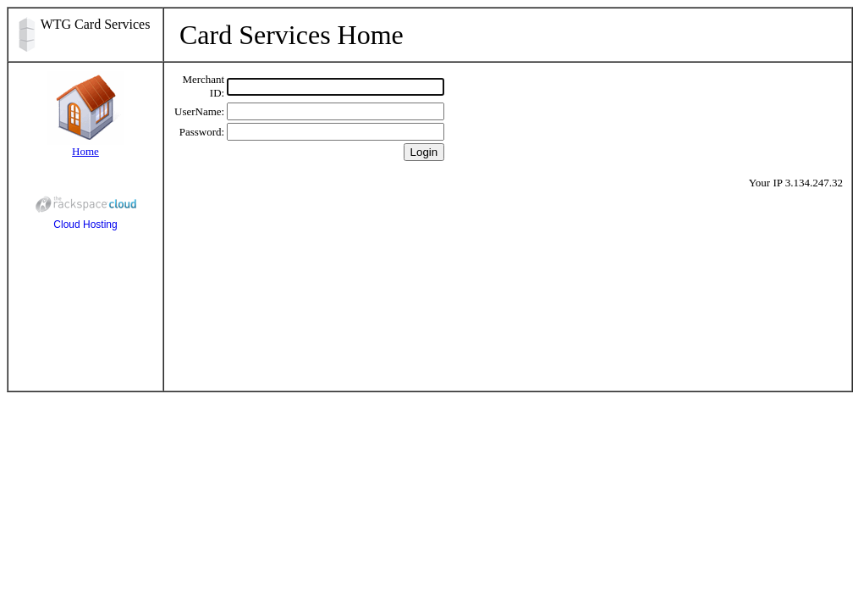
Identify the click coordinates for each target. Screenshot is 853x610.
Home (85, 151)
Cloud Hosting (86, 209)
